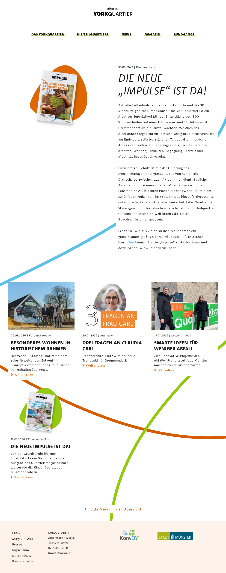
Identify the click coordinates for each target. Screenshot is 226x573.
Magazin (152, 34)
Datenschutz (22, 555)
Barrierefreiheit (24, 561)
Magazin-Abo (22, 539)
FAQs (16, 533)
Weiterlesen (23, 375)
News (126, 34)
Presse (17, 544)
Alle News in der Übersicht (115, 509)
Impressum (20, 550)
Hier (131, 242)
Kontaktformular (60, 553)
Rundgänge (184, 34)
